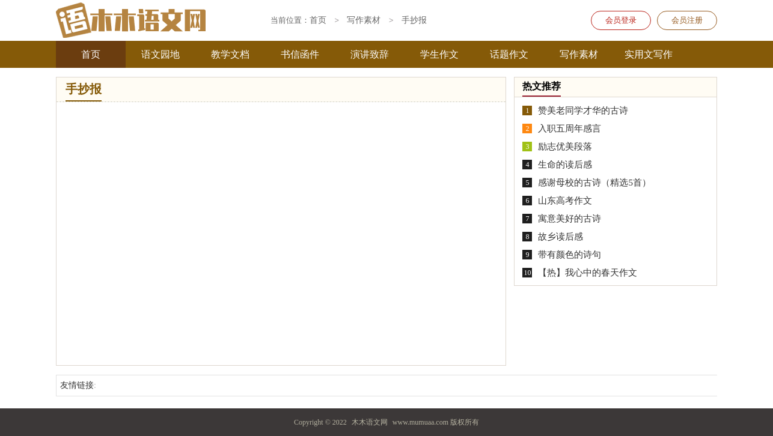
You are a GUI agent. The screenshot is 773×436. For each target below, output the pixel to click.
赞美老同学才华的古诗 (583, 110)
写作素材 (579, 54)
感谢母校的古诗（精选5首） (594, 182)
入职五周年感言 (569, 128)
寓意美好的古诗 (569, 218)
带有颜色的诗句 (569, 254)
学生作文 (439, 54)
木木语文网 (370, 422)
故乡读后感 (560, 236)
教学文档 (230, 54)
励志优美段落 (565, 146)
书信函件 (300, 54)
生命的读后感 (565, 164)
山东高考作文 (565, 200)
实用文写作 (649, 54)
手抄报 (414, 20)
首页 (90, 54)
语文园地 (160, 54)
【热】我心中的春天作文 (587, 272)
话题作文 (509, 54)
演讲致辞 (369, 54)
